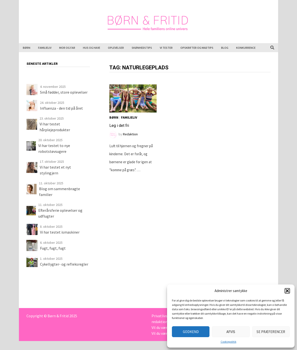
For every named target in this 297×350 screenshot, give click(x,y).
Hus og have (91, 47)
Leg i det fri (119, 125)
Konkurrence (246, 47)
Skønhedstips (142, 47)
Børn (26, 47)
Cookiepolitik (228, 341)
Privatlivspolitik (165, 315)
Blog (224, 47)
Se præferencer (271, 331)
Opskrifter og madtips (196, 47)
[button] (287, 290)
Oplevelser (116, 47)
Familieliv (44, 47)
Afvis (230, 331)
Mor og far (67, 47)
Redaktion (130, 134)
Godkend (191, 331)
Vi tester (166, 47)
